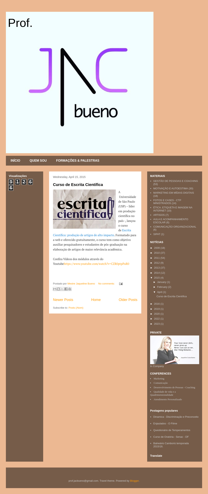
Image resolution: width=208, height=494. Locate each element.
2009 (157, 247)
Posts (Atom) (76, 307)
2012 (157, 262)
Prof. (20, 22)
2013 (157, 267)
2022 (157, 318)
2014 (157, 272)
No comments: (106, 283)
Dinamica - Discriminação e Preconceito (175, 416)
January (162, 282)
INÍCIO (15, 160)
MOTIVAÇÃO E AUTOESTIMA (170, 188)
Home (96, 300)
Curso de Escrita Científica (78, 184)
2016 (157, 303)
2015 (157, 277)
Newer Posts (63, 300)
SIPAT (156, 234)
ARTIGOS (159, 214)
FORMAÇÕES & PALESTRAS (77, 160)
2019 (157, 308)
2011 (157, 257)
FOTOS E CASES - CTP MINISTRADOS (167, 202)
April (160, 292)
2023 (157, 323)
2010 (157, 252)
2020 (157, 313)
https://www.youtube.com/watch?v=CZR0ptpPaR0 (96, 264)
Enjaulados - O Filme (165, 423)
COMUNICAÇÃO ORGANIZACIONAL (174, 226)
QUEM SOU (38, 160)
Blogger (134, 480)
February (162, 286)
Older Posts (128, 300)
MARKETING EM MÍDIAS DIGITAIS (173, 192)
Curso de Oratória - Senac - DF (171, 436)
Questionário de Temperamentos (171, 430)
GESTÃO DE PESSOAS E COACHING (175, 181)
